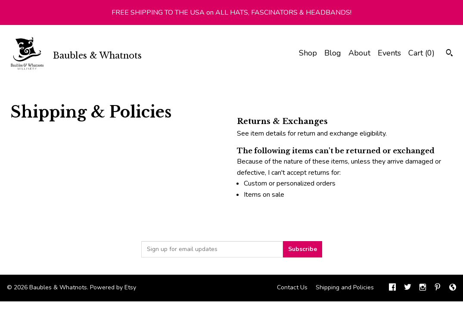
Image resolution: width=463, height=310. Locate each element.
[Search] (449, 54)
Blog (332, 53)
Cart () (421, 53)
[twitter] (407, 288)
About (359, 53)
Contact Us (292, 287)
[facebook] (392, 288)
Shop (308, 53)
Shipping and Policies (345, 287)
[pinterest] (437, 288)
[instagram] (422, 288)
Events (389, 53)
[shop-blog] (452, 288)
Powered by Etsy (113, 287)
